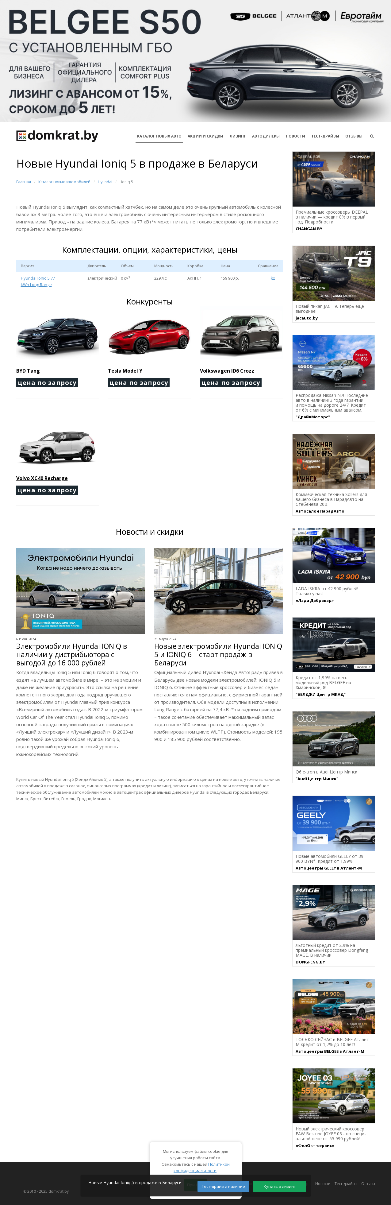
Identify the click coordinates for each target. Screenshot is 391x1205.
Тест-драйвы (325, 136)
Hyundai (105, 182)
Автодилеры (266, 136)
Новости (295, 136)
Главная (23, 182)
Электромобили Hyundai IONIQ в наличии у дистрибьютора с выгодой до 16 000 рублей (71, 654)
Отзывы (353, 136)
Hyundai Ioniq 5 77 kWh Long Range (38, 281)
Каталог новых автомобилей (64, 182)
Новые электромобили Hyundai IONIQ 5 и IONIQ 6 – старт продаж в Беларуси (218, 654)
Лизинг (237, 136)
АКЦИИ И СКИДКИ (205, 136)
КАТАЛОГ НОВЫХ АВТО (159, 136)
